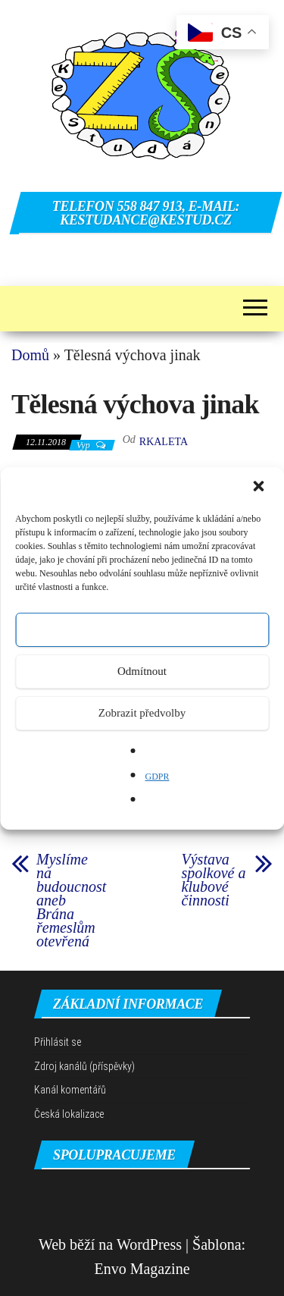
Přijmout (142, 629)
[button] (260, 488)
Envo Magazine (141, 1268)
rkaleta (163, 441)
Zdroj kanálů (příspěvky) (84, 1066)
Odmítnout (142, 671)
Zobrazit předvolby (142, 713)
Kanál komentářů (70, 1090)
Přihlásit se (57, 1042)
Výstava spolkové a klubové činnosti (214, 879)
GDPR (157, 776)
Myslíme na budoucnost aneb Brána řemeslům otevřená (71, 900)
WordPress (149, 1244)
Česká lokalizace (69, 1114)
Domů (30, 355)
